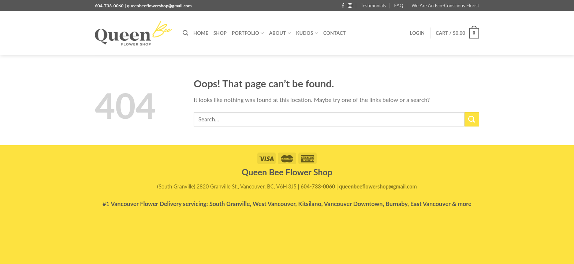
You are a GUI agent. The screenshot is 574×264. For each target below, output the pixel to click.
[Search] (185, 33)
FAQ (398, 5)
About (280, 33)
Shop (220, 33)
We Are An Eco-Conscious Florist (445, 5)
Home (200, 33)
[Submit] (472, 119)
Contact (334, 33)
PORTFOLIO (248, 33)
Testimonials (373, 5)
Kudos (307, 33)
